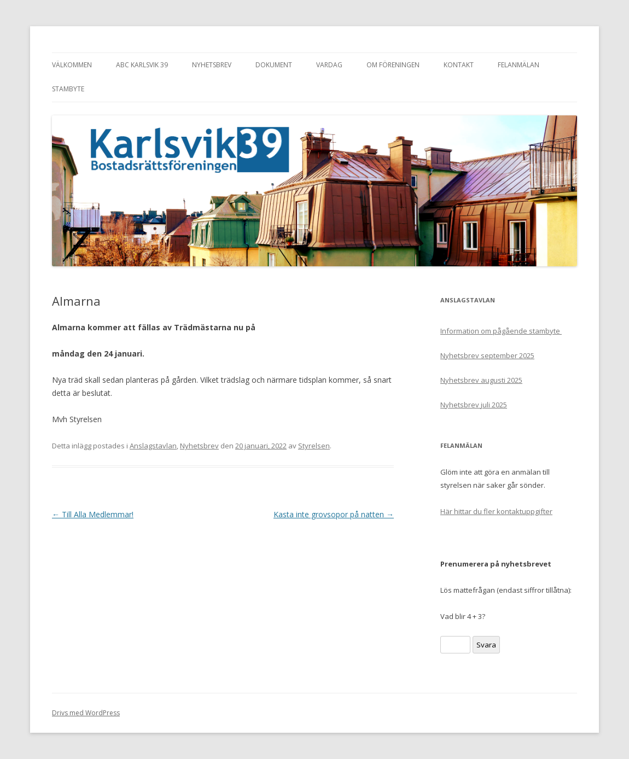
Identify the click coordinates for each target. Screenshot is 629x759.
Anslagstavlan (153, 446)
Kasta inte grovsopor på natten (333, 514)
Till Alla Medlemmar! (92, 514)
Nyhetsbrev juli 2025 (473, 405)
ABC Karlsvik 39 (142, 64)
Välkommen (72, 64)
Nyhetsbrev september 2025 (487, 355)
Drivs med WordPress (86, 712)
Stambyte (68, 89)
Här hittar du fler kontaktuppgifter (496, 511)
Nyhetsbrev (211, 64)
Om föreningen (393, 64)
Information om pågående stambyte (501, 331)
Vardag (329, 64)
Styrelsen (314, 446)
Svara (486, 645)
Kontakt (459, 64)
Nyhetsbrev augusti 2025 (481, 380)
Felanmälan (518, 64)
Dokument (273, 64)
